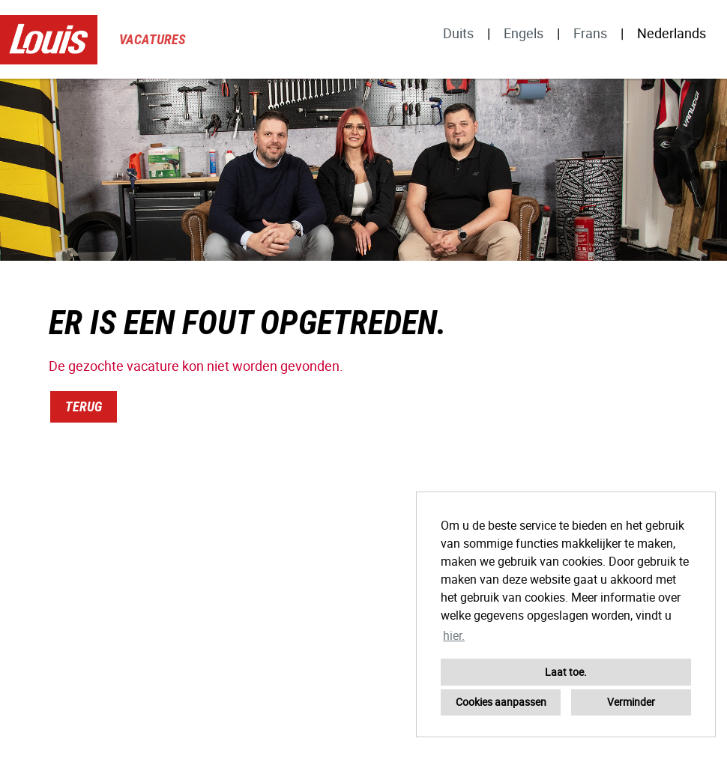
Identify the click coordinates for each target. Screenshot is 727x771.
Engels (523, 33)
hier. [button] (454, 635)
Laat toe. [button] (566, 672)
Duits (458, 33)
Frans (590, 33)
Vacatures (152, 39)
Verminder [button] (631, 702)
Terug (83, 406)
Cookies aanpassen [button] (501, 702)
